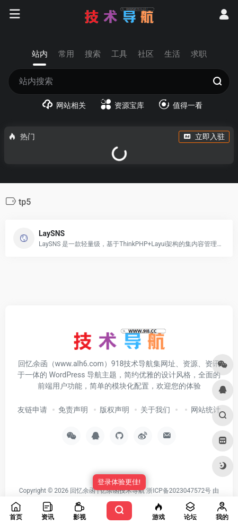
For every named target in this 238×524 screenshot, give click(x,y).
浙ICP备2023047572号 (178, 490)
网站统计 (206, 409)
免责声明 (73, 409)
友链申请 (32, 409)
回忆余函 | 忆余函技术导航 (107, 490)
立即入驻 (204, 136)
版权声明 (114, 409)
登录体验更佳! (119, 482)
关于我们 (155, 409)
